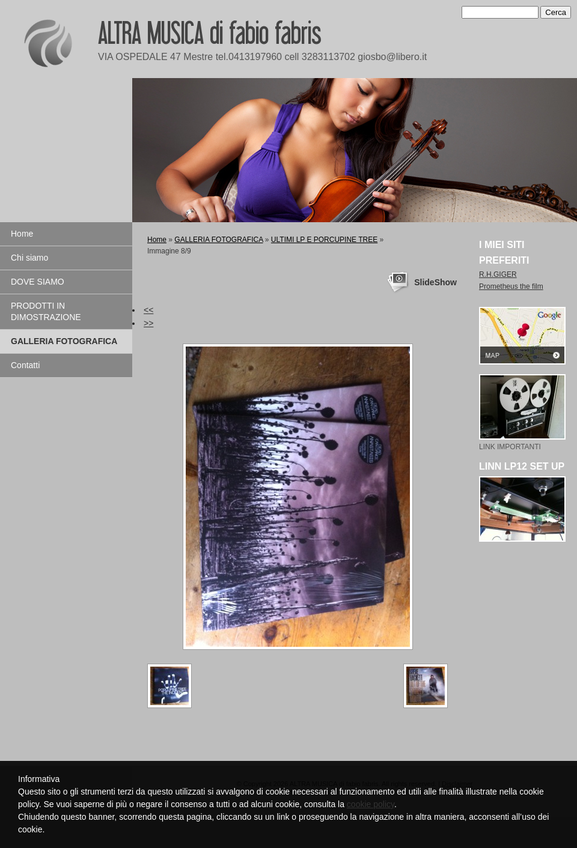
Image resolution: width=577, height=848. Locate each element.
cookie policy (370, 804)
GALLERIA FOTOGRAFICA (64, 341)
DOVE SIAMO (37, 281)
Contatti (25, 365)
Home (22, 233)
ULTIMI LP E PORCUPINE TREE (324, 239)
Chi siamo (29, 257)
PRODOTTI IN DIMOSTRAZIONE (46, 311)
